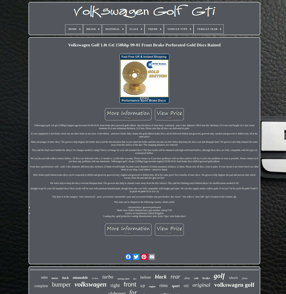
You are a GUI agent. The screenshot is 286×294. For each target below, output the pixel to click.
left (142, 286)
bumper (61, 284)
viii (186, 286)
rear (175, 276)
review (95, 278)
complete (41, 286)
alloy (187, 278)
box (135, 278)
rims (164, 285)
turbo (107, 277)
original (201, 285)
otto (44, 277)
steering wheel (123, 279)
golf (219, 276)
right (115, 285)
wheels (233, 278)
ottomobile (80, 278)
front (130, 284)
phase (245, 278)
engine (152, 286)
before (145, 277)
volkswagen (90, 284)
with (196, 278)
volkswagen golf (234, 284)
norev (55, 278)
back (65, 278)
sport (176, 286)
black (161, 277)
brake (206, 278)
